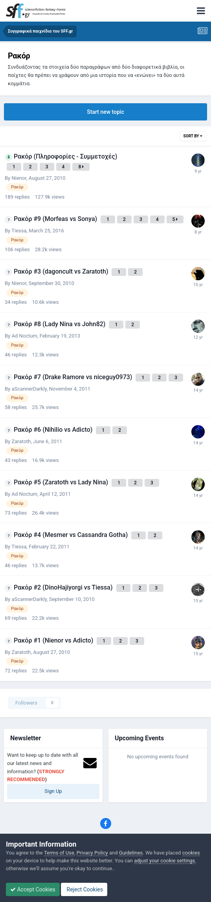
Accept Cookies (32, 889)
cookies (191, 853)
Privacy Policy (92, 853)
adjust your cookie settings (164, 861)
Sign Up (53, 791)
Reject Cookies (84, 889)
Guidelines (131, 853)
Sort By (192, 136)
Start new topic (105, 112)
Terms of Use (59, 853)
